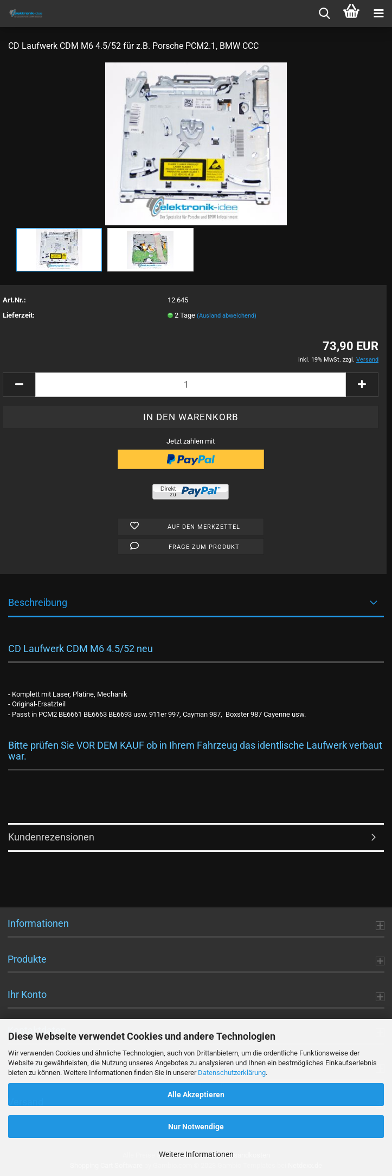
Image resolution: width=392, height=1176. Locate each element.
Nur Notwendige (196, 1126)
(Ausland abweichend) (226, 315)
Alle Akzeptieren (196, 1094)
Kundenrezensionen (51, 837)
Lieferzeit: (19, 315)
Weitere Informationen (196, 1154)
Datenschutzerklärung (232, 1072)
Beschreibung (37, 602)
